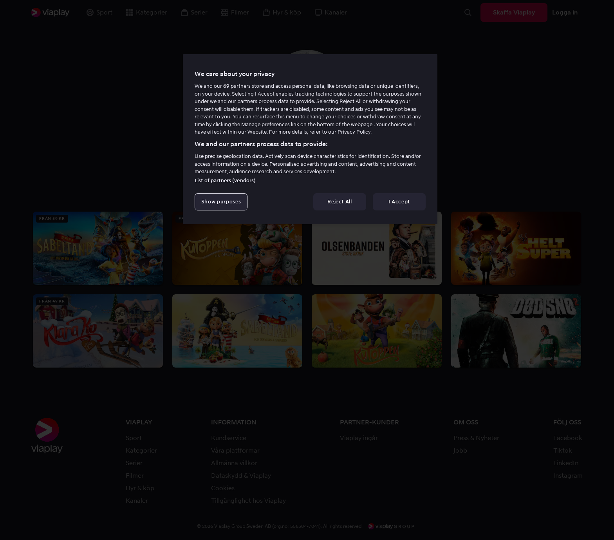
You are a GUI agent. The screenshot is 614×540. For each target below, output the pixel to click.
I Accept (399, 202)
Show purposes (221, 202)
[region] (310, 139)
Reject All (339, 202)
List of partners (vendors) (225, 180)
